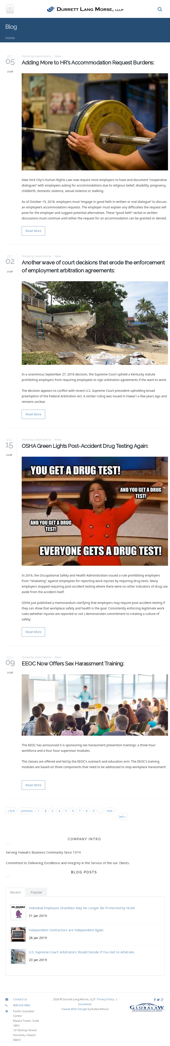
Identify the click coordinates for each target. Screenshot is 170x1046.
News (57, 56)
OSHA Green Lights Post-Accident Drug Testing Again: (85, 446)
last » (122, 816)
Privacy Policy (105, 999)
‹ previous (26, 811)
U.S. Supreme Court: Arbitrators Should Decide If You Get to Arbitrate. (82, 952)
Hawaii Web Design (74, 1009)
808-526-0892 (21, 1005)
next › (110, 811)
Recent (15, 892)
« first (11, 811)
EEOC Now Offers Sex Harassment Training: (73, 663)
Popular (36, 892)
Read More (33, 231)
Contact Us (20, 999)
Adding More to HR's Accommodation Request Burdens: (88, 62)
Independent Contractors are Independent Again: (66, 930)
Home (10, 38)
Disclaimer (85, 1004)
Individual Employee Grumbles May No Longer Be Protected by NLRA (82, 908)
